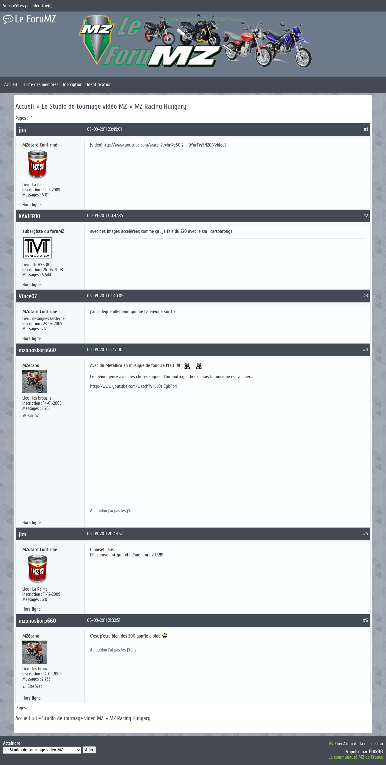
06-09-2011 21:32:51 (103, 620)
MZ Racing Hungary (161, 106)
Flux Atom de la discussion (359, 744)
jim (22, 129)
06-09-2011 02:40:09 (105, 295)
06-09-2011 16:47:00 (105, 349)
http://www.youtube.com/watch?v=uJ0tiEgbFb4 (133, 386)
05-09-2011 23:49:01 (104, 129)
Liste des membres (41, 84)
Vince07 (28, 296)
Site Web (35, 415)
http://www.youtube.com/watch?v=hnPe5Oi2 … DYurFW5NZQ (156, 145)
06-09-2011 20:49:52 (105, 533)
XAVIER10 (29, 216)
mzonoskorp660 (37, 350)
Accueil (10, 84)
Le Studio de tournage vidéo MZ (84, 106)
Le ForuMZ (35, 19)
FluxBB (376, 751)
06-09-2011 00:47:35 (105, 215)
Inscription (72, 84)
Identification (99, 84)
